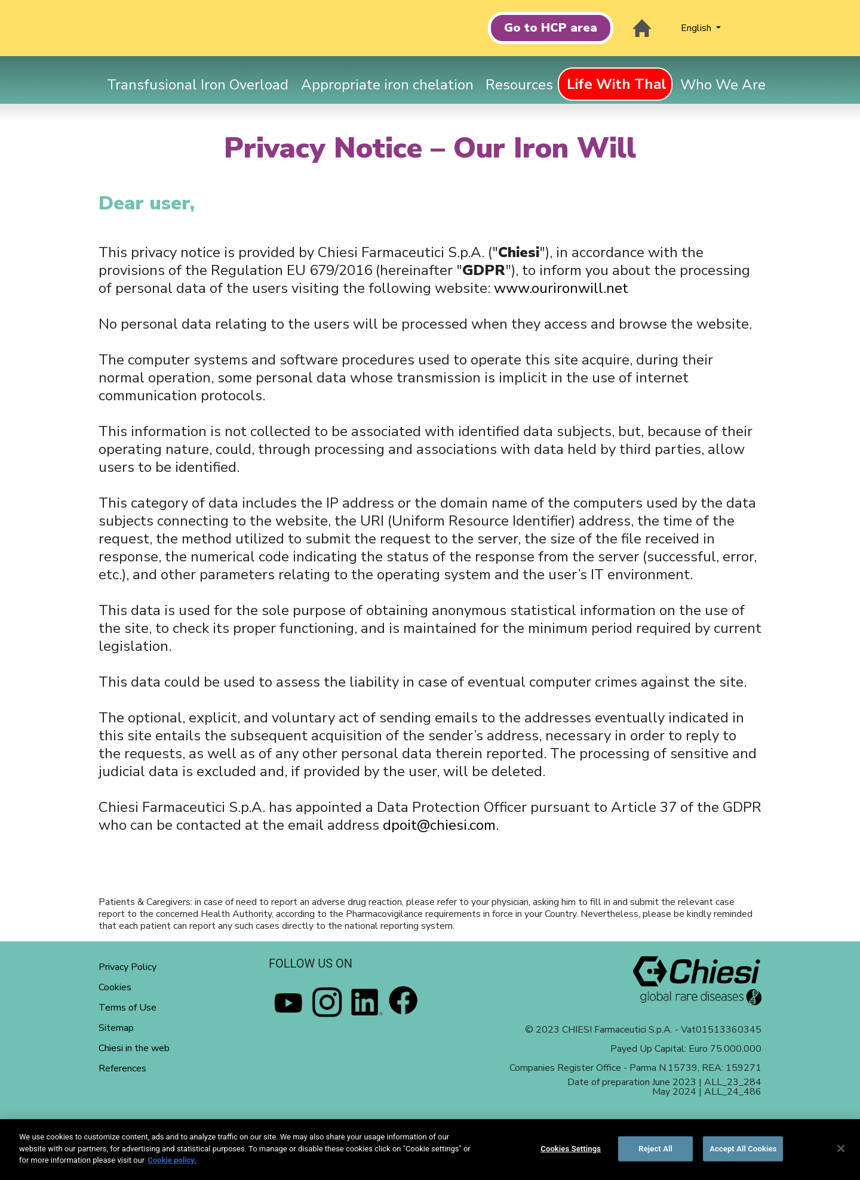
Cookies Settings (570, 1148)
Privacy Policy (127, 967)
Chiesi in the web (134, 1048)
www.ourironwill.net (561, 288)
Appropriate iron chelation (387, 84)
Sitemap (116, 1027)
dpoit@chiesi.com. (441, 825)
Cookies (115, 987)
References (122, 1068)
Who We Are (723, 84)
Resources (519, 84)
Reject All (655, 1148)
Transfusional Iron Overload (197, 84)
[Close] (841, 1148)
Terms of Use (127, 1007)
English (697, 28)
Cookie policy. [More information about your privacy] (172, 1160)
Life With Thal (616, 84)
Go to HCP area (550, 28)
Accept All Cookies (743, 1148)
